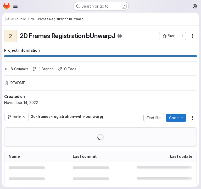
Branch (43, 69)
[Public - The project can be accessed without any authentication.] (120, 36)
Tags (67, 69)
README (14, 83)
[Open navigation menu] (15, 6)
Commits (16, 69)
